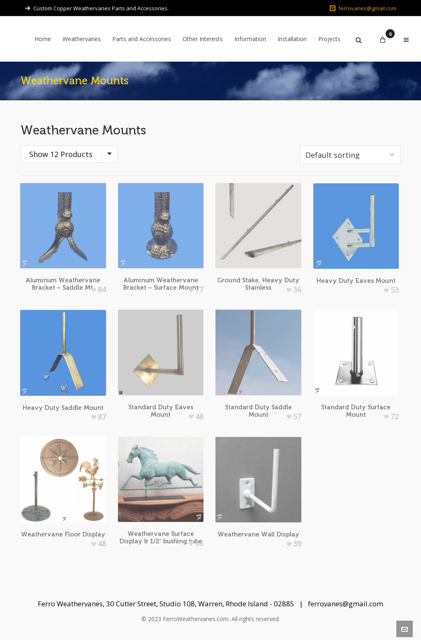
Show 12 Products (61, 154)
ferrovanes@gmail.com (363, 8)
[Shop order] (350, 155)
